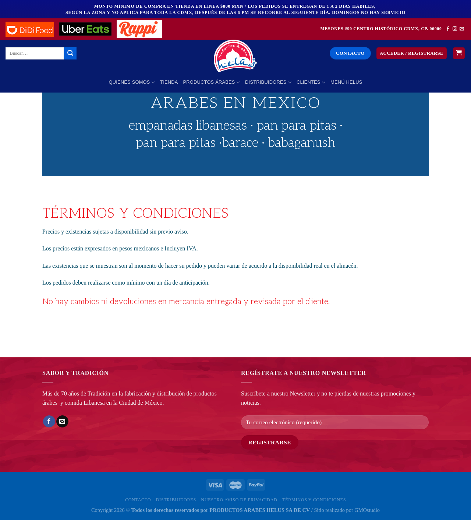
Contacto (138, 499)
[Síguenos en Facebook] (448, 29)
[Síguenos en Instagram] (455, 29)
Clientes (311, 82)
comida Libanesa (85, 403)
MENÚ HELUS (346, 82)
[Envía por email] (62, 421)
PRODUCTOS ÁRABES (211, 82)
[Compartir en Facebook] (49, 421)
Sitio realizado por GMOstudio (347, 510)
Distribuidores (268, 82)
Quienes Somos (132, 82)
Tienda (169, 82)
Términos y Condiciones (314, 499)
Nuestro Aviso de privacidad (239, 499)
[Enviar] (70, 53)
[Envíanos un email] (462, 29)
